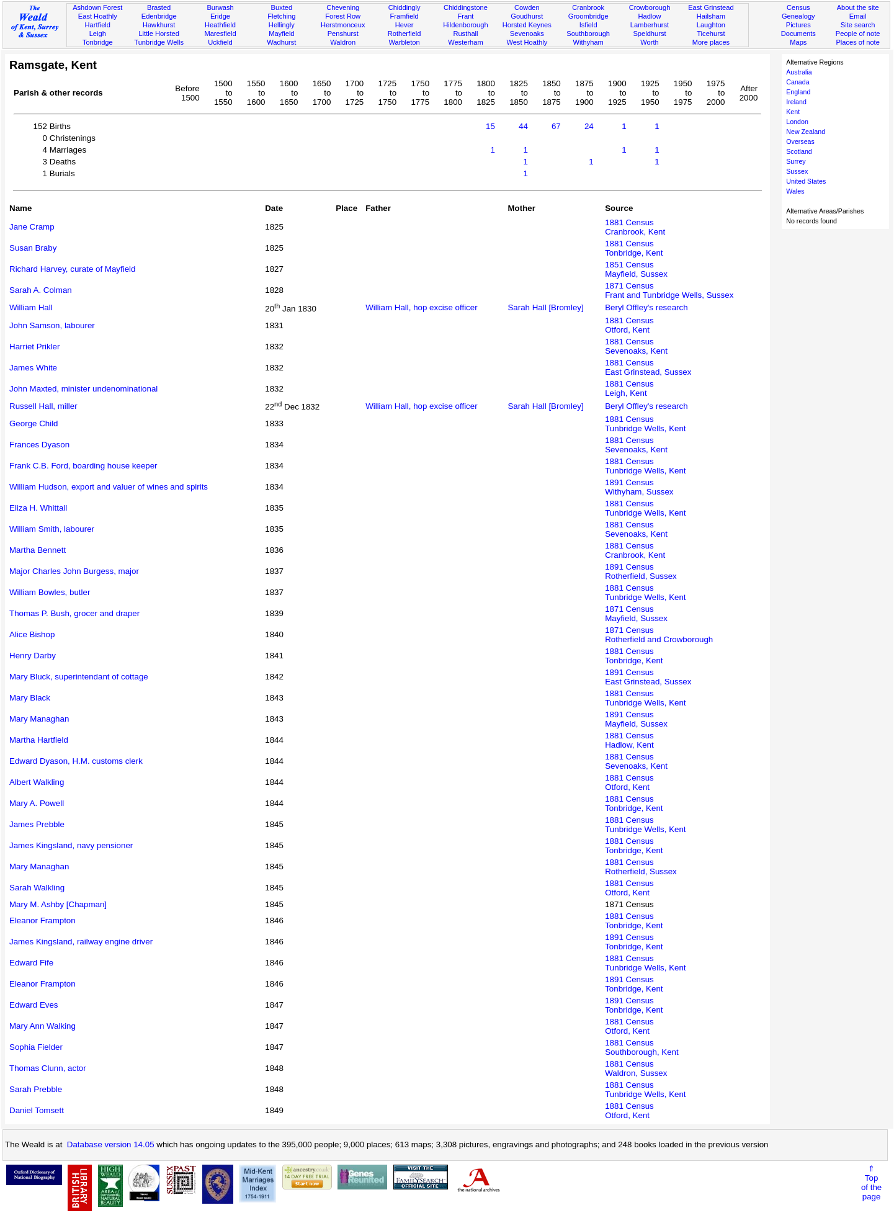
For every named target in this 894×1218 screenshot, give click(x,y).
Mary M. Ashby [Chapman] (58, 904)
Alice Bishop (32, 634)
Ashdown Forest (97, 7)
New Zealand (805, 131)
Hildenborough (465, 25)
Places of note (857, 42)
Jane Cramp (32, 226)
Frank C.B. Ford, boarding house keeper (83, 465)
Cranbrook (588, 7)
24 (589, 126)
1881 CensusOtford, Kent (629, 325)
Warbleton (403, 42)
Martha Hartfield (38, 740)
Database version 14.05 (110, 1144)
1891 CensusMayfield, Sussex (636, 719)
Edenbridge (159, 16)
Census (798, 7)
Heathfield (220, 25)
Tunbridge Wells (159, 42)
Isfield (588, 25)
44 (523, 126)
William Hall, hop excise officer (421, 307)
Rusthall (465, 33)
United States (806, 181)
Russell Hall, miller (43, 406)
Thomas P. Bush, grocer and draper (74, 613)
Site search (858, 25)
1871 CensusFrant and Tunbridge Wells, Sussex (669, 290)
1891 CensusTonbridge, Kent (634, 942)
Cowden (527, 7)
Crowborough (650, 7)
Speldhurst (649, 33)
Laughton (711, 25)
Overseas (800, 141)
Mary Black (29, 697)
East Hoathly (97, 16)
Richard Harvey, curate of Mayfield (72, 269)
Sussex (797, 171)
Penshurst (343, 33)
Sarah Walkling (37, 887)
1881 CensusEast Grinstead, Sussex (648, 367)
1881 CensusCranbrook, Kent (635, 227)
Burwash (220, 7)
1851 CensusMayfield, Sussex (636, 269)
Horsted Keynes (527, 25)
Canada (797, 82)
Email (858, 16)
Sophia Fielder (36, 1047)
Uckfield (220, 42)
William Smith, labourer (51, 529)
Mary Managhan (39, 718)
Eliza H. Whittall (38, 508)
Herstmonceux (343, 25)
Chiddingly (404, 7)
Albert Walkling (36, 782)
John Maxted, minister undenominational (83, 388)
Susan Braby (32, 248)
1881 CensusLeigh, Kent (629, 388)
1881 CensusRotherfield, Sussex (641, 867)
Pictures (798, 25)
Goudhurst (527, 16)
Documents (798, 33)
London (797, 121)
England (798, 92)
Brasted (159, 7)
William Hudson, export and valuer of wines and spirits (108, 486)
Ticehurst (711, 33)
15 (490, 126)
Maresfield (220, 33)
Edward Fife (31, 962)
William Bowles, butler (49, 592)
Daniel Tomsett (36, 1110)
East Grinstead (710, 7)
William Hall (31, 307)
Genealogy (798, 16)
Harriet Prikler (34, 346)
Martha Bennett (37, 550)
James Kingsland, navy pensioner (71, 845)
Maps (798, 42)
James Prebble (37, 824)
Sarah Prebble (35, 1089)
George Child (33, 423)
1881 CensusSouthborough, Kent (642, 1047)
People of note (858, 33)
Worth (649, 42)
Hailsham (711, 16)
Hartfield (97, 25)
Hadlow (649, 16)
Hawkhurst (159, 25)
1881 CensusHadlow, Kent (629, 740)
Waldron (342, 42)
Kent (793, 111)
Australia (798, 72)
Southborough (588, 33)
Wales (795, 191)
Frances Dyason (39, 444)
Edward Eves (33, 1005)
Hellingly (282, 25)
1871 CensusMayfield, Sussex (636, 613)
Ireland (796, 101)
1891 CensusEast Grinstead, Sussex (648, 677)
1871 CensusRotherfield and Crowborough (659, 634)
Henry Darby (32, 655)
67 (556, 126)
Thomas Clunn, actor (47, 1068)
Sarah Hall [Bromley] (545, 307)
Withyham (588, 42)
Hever (404, 25)
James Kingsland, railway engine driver (81, 941)
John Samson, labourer (52, 325)
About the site (858, 7)
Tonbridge (98, 42)
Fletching (281, 16)
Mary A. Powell (36, 803)
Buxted (282, 7)
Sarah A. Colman (40, 290)
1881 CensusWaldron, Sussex (636, 1068)
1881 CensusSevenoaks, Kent (636, 346)
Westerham (465, 42)
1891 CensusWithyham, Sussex (639, 487)
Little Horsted (158, 33)
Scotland (798, 151)
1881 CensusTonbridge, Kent (634, 248)
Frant (465, 16)
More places (711, 42)
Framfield (404, 16)
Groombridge (588, 16)
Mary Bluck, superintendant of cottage (78, 676)
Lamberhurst (649, 25)
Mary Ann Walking (42, 1026)
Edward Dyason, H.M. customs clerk (76, 761)
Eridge (220, 16)
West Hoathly (526, 42)
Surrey (795, 161)
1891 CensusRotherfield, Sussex (641, 571)
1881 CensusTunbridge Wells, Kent (645, 423)
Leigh (97, 33)
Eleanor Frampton (42, 920)
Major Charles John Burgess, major (74, 571)
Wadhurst (281, 42)
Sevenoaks (527, 33)
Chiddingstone (466, 7)
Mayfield (281, 33)
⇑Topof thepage (871, 1182)
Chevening (342, 7)
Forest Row (342, 16)
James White (33, 367)
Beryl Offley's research (646, 307)
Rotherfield (404, 33)
